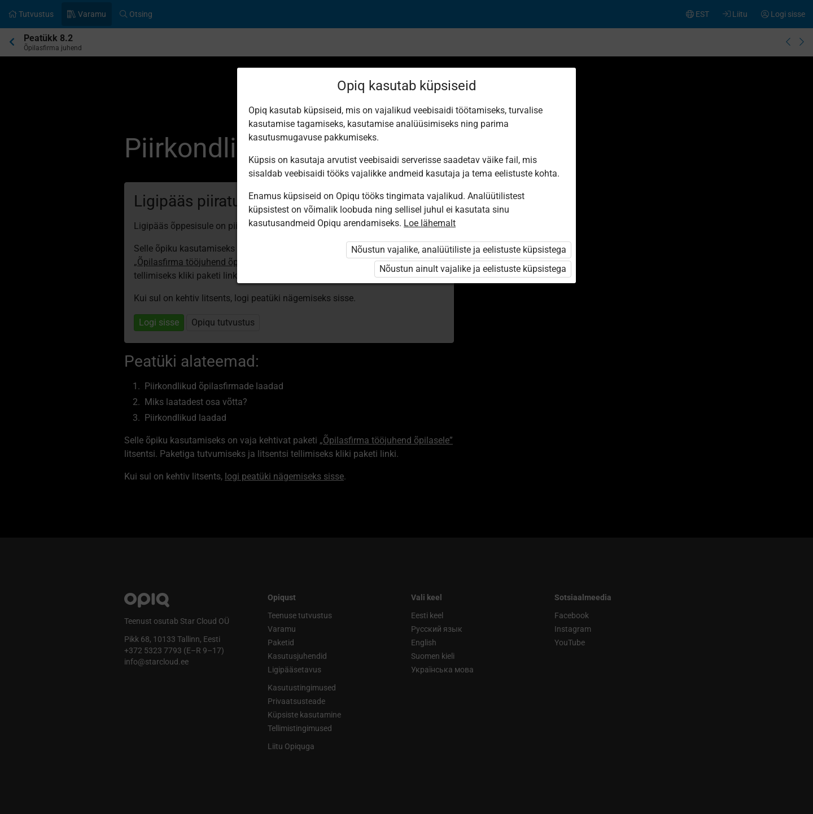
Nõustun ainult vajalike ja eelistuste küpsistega (472, 268)
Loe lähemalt (430, 223)
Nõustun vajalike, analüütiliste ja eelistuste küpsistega (458, 249)
